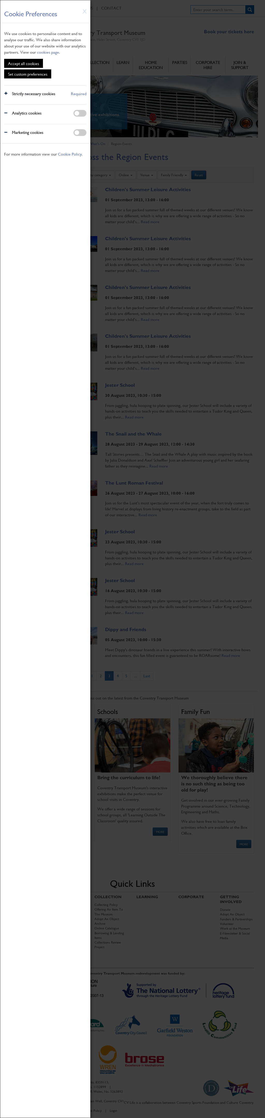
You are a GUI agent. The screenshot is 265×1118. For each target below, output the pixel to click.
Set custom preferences (27, 74)
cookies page (48, 52)
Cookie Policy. (70, 154)
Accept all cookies (23, 63)
